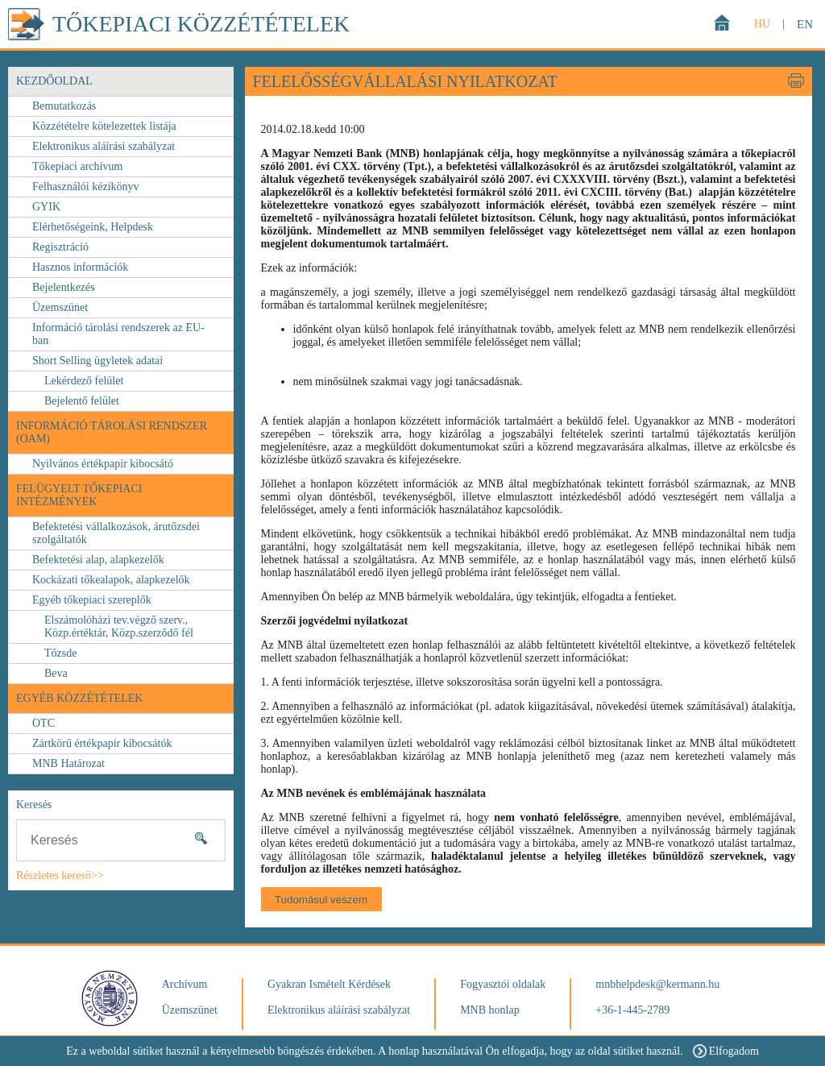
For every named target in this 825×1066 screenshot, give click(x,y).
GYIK (46, 207)
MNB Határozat (68, 763)
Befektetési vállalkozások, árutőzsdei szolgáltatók (116, 533)
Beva (56, 673)
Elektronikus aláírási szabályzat (103, 146)
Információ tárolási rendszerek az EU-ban (118, 333)
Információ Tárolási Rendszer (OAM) (111, 432)
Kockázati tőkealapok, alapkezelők (111, 580)
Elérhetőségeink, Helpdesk (92, 227)
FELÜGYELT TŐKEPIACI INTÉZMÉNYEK (79, 495)
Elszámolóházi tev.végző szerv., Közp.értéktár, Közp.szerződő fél (118, 626)
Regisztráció (60, 247)
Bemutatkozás (64, 106)
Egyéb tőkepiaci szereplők (91, 600)
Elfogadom (726, 1051)
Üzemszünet (60, 307)
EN (805, 24)
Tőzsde (60, 653)
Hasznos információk (80, 267)
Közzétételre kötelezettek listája (104, 126)
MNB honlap (490, 1010)
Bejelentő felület (81, 401)
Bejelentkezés (63, 287)
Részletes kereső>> (60, 875)
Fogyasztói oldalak (502, 984)
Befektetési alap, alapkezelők (98, 560)
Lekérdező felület (83, 381)
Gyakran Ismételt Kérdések (329, 984)
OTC (43, 723)
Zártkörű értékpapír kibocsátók (102, 743)
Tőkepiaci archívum (77, 166)
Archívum (185, 984)
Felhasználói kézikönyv (85, 186)
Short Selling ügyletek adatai (97, 361)
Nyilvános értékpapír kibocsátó (102, 464)
